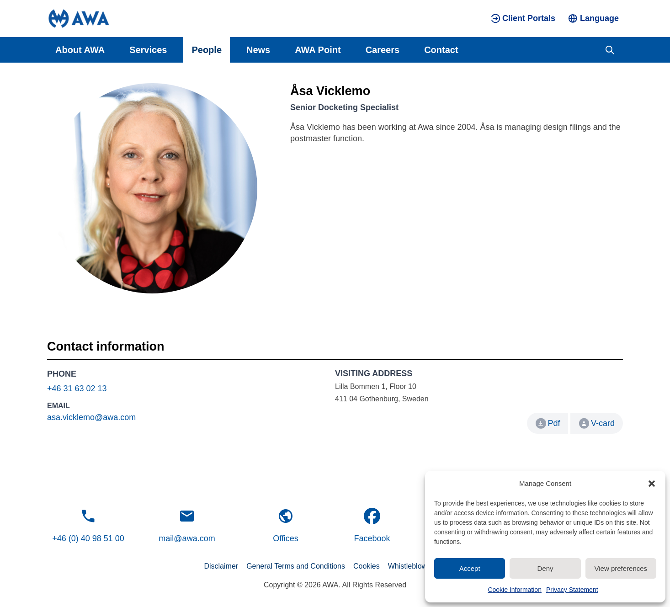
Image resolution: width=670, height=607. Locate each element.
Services (148, 50)
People (206, 50)
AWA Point (317, 50)
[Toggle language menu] (593, 18)
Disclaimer (221, 566)
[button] (651, 483)
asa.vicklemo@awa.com (91, 417)
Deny (545, 568)
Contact (441, 50)
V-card (597, 423)
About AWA (80, 50)
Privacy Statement (572, 589)
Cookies (366, 566)
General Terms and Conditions (295, 566)
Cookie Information (515, 589)
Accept (469, 568)
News (258, 50)
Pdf (554, 423)
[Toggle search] (609, 50)
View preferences (621, 568)
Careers (383, 50)
